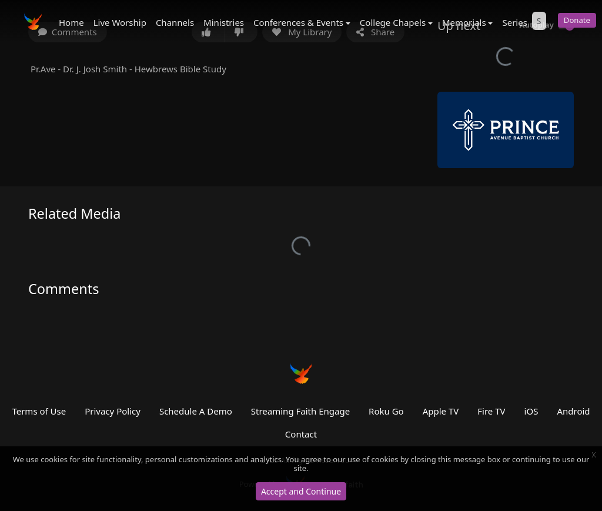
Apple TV (441, 411)
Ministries (223, 22)
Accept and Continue (301, 491)
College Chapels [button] (393, 22)
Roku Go (386, 411)
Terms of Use (39, 411)
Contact (301, 434)
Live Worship (119, 22)
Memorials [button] (464, 22)
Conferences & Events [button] (298, 22)
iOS (531, 411)
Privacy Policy (113, 411)
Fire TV (491, 411)
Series (514, 22)
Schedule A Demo (195, 411)
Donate (577, 20)
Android (573, 411)
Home (71, 22)
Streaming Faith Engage (300, 411)
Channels (175, 22)
